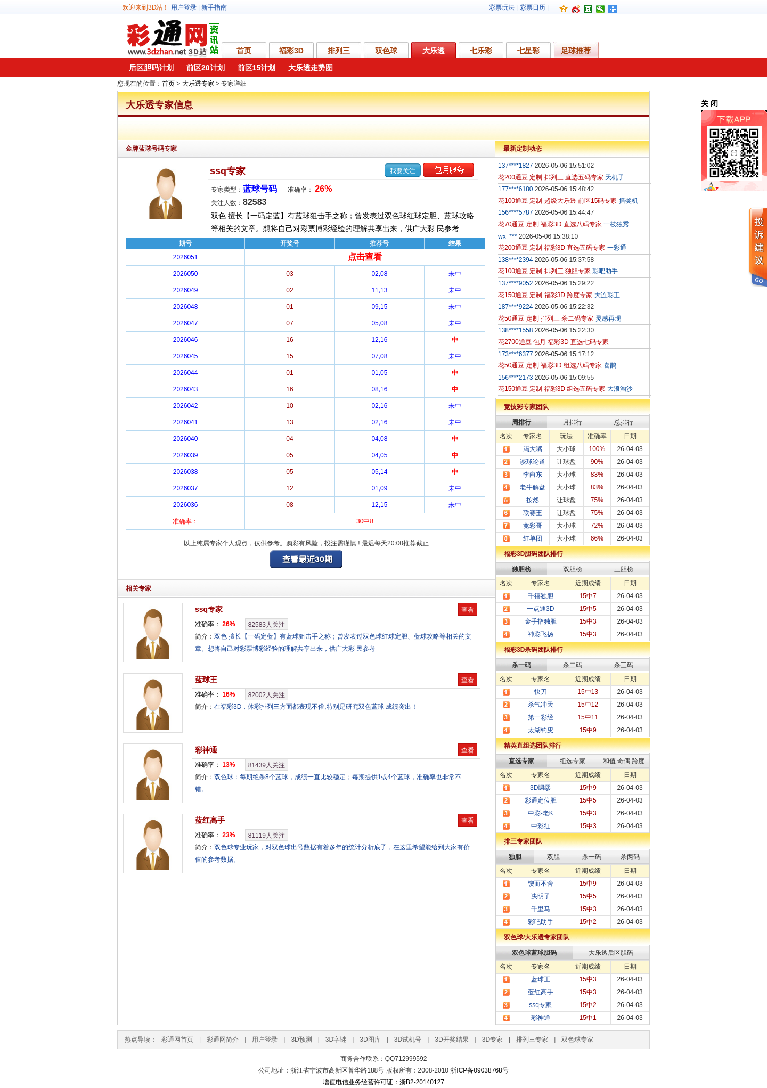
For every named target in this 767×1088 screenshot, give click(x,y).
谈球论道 (532, 461)
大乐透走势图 (310, 67)
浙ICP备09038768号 (479, 1070)
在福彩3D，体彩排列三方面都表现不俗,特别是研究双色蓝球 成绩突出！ (316, 706)
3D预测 (301, 1039)
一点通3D (540, 608)
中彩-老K (540, 813)
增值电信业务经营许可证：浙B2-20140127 (383, 1082)
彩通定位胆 (541, 800)
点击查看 (365, 256)
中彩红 (540, 826)
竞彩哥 (532, 525)
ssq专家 (228, 171)
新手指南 (214, 7)
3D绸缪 (540, 787)
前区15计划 (257, 67)
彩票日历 (532, 7)
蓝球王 (206, 679)
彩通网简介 (223, 1039)
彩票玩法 (502, 7)
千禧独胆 (540, 596)
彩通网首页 (177, 1039)
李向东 (532, 474)
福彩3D (291, 50)
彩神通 (206, 750)
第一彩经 (540, 717)
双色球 (386, 50)
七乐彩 (481, 50)
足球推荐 (576, 50)
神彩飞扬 (540, 634)
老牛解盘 (532, 487)
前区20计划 (205, 67)
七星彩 (528, 50)
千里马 (540, 909)
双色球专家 (577, 1039)
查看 (467, 609)
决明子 (540, 896)
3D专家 (492, 1039)
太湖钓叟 (540, 730)
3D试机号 (407, 1039)
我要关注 (402, 171)
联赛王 (532, 513)
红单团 (532, 538)
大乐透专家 (198, 83)
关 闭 (709, 103)
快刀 (540, 692)
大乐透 (433, 50)
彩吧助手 (540, 922)
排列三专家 (532, 1039)
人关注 (266, 624)
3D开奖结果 (451, 1039)
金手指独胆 (541, 621)
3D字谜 (335, 1039)
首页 (243, 50)
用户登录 (184, 7)
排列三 (339, 50)
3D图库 (370, 1039)
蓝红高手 (210, 820)
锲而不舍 (540, 883)
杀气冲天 (540, 704)
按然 (532, 500)
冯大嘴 (532, 449)
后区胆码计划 (151, 67)
